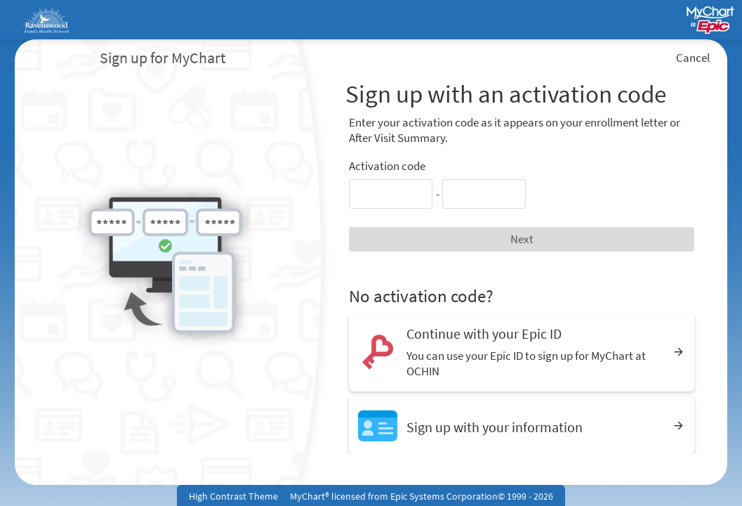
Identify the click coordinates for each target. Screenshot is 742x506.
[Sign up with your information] (521, 425)
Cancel (693, 57)
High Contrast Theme (233, 496)
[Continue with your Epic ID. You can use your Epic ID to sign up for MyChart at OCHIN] (521, 352)
